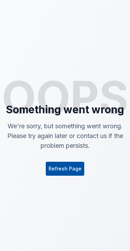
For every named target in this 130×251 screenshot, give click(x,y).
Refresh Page (65, 169)
